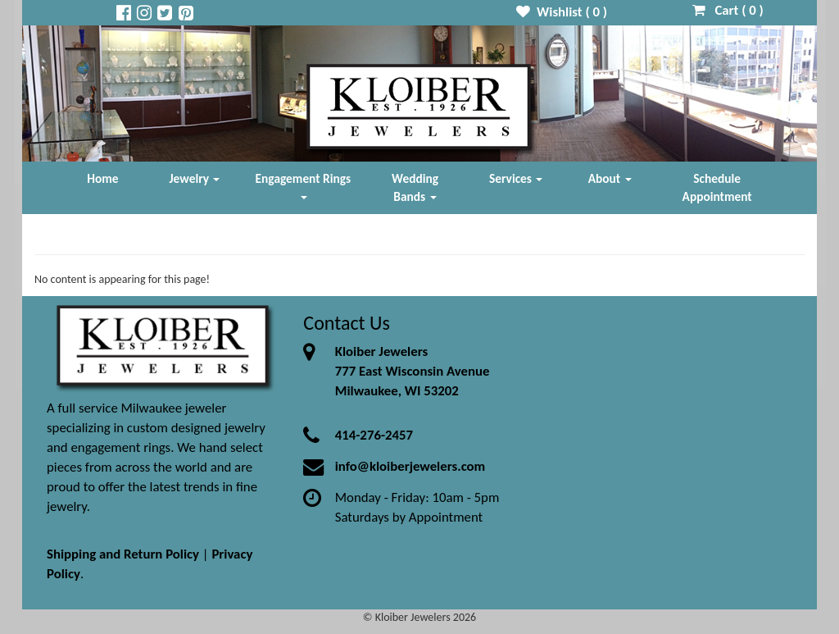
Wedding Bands (415, 187)
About (610, 178)
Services (516, 178)
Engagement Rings (303, 185)
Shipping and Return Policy (123, 554)
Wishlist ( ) (561, 12)
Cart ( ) (728, 10)
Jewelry (195, 178)
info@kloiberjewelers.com (410, 466)
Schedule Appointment (717, 187)
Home (102, 178)
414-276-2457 (374, 435)
